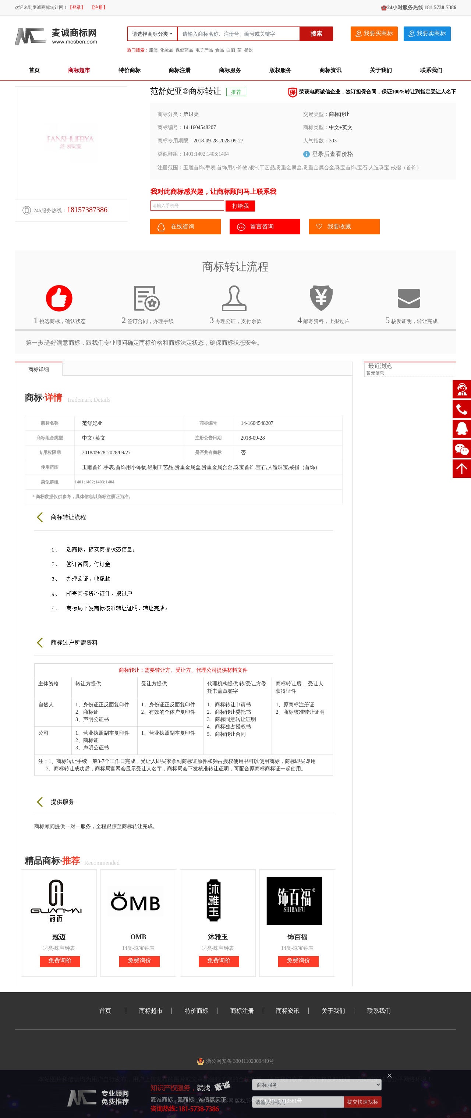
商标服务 (230, 70)
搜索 (316, 34)
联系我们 (431, 70)
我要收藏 (333, 227)
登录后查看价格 (332, 154)
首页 (34, 70)
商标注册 (180, 70)
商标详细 (38, 369)
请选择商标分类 (150, 34)
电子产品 (204, 50)
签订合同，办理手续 (147, 304)
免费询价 (60, 960)
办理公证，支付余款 (235, 304)
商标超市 (79, 70)
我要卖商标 (427, 33)
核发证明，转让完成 (411, 304)
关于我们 (381, 70)
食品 (219, 50)
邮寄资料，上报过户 (323, 304)
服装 (153, 50)
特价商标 (129, 70)
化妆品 (166, 50)
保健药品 (184, 50)
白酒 (230, 50)
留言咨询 (255, 227)
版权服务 (280, 70)
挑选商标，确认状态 (59, 304)
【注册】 (98, 7)
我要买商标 (374, 33)
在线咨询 (175, 227)
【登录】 (76, 7)
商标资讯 (330, 70)
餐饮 (248, 50)
